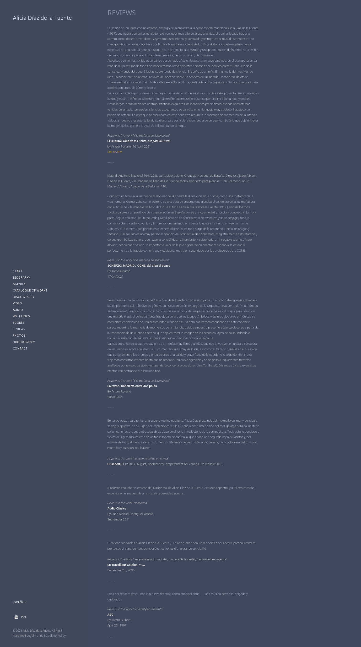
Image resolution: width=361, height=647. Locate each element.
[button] (16, 617)
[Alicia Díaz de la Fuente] (43, 18)
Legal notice (35, 635)
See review (115, 152)
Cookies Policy (56, 635)
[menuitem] (16, 617)
